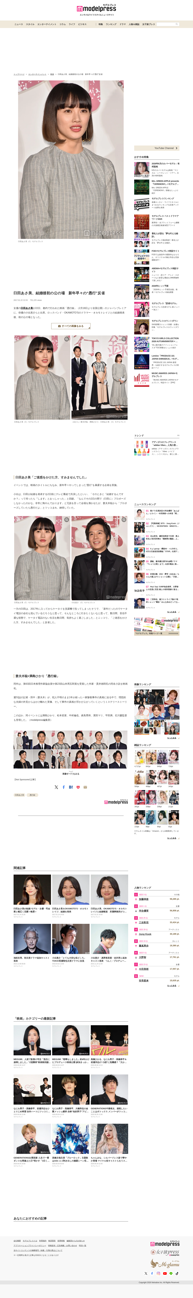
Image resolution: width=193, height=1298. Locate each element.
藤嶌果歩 (144, 945)
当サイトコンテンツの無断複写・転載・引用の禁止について (38, 1250)
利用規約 (42, 1241)
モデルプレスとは (30, 1241)
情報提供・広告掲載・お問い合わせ (62, 1246)
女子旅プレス (148, 24)
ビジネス (82, 24)
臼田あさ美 (27, 308)
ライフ (72, 24)
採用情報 (61, 1241)
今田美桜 (144, 969)
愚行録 (32, 795)
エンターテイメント (46, 24)
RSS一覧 (82, 1246)
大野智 (142, 957)
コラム (62, 24)
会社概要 (17, 1241)
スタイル (30, 24)
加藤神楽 (144, 899)
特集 (101, 24)
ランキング (111, 24)
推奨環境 (51, 1241)
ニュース (18, 24)
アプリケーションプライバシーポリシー (30, 1246)
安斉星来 (144, 980)
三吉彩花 (144, 922)
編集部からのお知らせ (76, 1241)
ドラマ (122, 24)
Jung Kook (145, 934)
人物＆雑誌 (134, 24)
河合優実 (144, 911)
